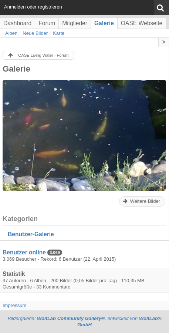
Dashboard (17, 23)
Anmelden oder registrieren (33, 7)
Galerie (104, 23)
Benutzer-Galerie (31, 234)
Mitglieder (74, 23)
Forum (46, 23)
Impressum (14, 305)
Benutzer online (24, 252)
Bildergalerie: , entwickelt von (84, 321)
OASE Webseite (141, 23)
